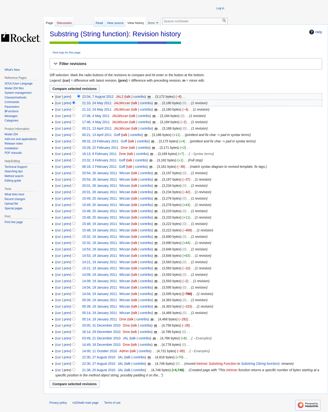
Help (315, 32)
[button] (186, 64)
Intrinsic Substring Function (216, 363)
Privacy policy (58, 402)
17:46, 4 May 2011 (96, 116)
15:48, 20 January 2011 (99, 211)
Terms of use (112, 402)
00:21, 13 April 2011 (97, 128)
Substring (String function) (260, 363)
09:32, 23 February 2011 (100, 141)
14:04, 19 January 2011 (99, 287)
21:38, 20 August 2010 (98, 370)
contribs (139, 96)
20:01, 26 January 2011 (99, 185)
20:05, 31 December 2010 (101, 325)
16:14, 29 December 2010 (101, 332)
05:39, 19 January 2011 (99, 300)
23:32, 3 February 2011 (99, 160)
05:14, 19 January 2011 (99, 313)
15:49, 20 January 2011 (99, 198)
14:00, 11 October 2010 (99, 351)
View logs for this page (66, 52)
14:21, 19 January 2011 (99, 262)
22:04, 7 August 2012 (98, 96)
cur (58, 103)
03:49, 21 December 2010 (101, 338)
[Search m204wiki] (195, 21)
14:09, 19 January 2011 (99, 274)
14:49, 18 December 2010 (101, 344)
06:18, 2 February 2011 (99, 167)
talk (128, 96)
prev (67, 96)
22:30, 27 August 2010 (98, 357)
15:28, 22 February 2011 (100, 148)
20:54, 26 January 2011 (99, 173)
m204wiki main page (85, 402)
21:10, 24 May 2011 (97, 103)
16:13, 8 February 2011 (99, 154)
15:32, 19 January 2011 (99, 237)
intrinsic (231, 370)
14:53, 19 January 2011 (99, 249)
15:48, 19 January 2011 (99, 224)
